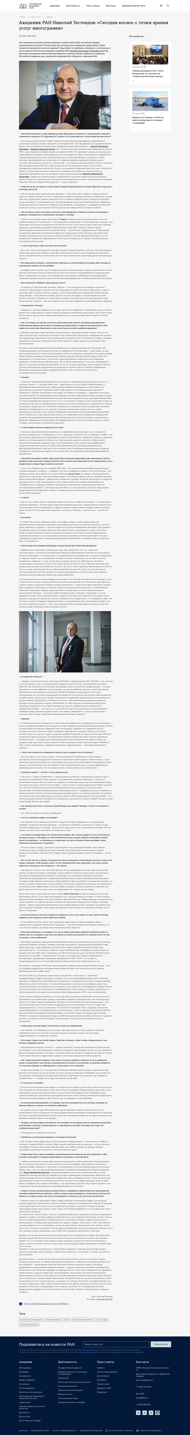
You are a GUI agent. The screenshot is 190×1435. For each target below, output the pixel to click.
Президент (24, 1372)
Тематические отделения (30, 1392)
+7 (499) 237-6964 (143, 1387)
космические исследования (31, 1320)
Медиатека (102, 1392)
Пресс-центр (36, 17)
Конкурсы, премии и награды (71, 1402)
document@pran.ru (144, 1380)
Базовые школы (65, 1394)
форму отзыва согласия (89, 1352)
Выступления (103, 1376)
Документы (24, 1413)
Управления (24, 1402)
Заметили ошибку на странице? (119, 1430)
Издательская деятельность (70, 1390)
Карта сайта (23, 1430)
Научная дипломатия (67, 1386)
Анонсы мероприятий (107, 1372)
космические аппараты (29, 1325)
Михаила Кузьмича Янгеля (42, 149)
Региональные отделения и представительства (31, 1397)
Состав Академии (27, 1388)
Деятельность (67, 1362)
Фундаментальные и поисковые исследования (72, 1373)
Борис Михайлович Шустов (36, 1172)
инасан (66, 1320)
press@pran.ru (138, 1352)
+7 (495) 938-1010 (143, 1405)
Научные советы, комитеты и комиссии (32, 1407)
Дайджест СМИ (104, 1388)
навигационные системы (82, 1320)
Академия (25, 1362)
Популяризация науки (68, 1398)
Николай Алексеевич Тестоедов (84, 51)
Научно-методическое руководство (74, 1382)
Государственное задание (69, 1368)
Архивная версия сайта (40, 1430)
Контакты (142, 1362)
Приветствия (103, 1384)
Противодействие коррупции (91, 1430)
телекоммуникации (52, 1320)
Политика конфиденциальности (64, 1430)
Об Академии (25, 1368)
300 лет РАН (24, 1417)
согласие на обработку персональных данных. (123, 1350)
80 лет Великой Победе (30, 1421)
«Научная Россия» (104, 1299)
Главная (22, 17)
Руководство (25, 1376)
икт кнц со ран (101, 1320)
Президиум (24, 1384)
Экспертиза (63, 1378)
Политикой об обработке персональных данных (80, 1350)
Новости (49, 17)
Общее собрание (27, 1380)
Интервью (101, 1380)
